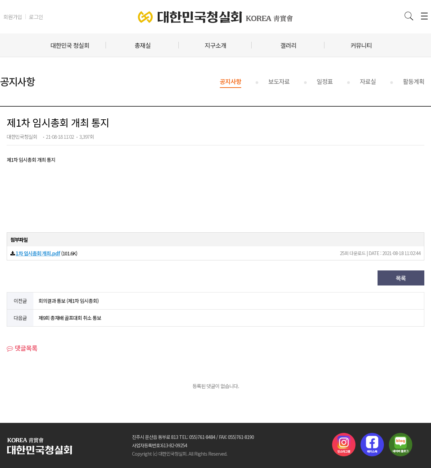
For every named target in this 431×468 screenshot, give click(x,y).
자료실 (368, 81)
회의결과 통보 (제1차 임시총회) (68, 300)
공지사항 (230, 81)
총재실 (143, 45)
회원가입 (12, 17)
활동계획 (413, 81)
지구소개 (215, 45)
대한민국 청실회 (69, 45)
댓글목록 (22, 347)
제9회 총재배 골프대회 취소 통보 (69, 317)
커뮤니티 (361, 45)
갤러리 (288, 45)
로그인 (36, 17)
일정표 (325, 81)
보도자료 (279, 81)
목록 (401, 278)
